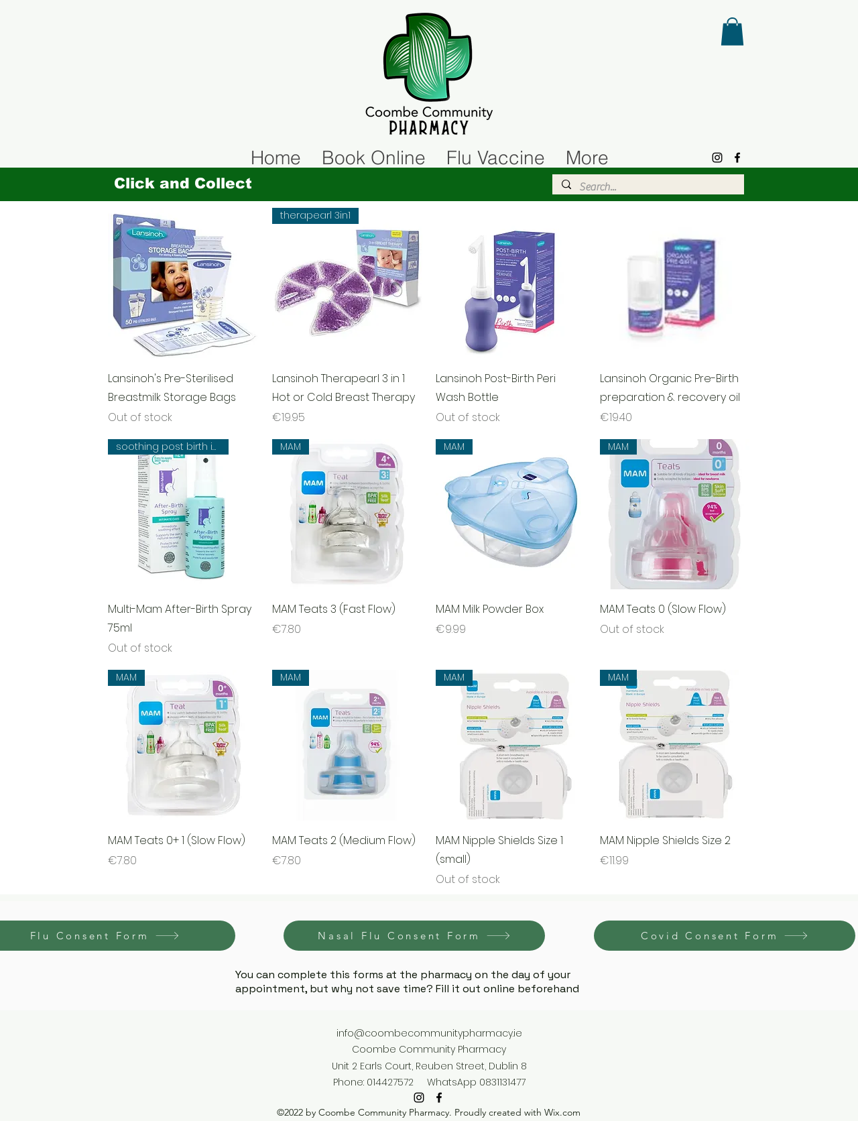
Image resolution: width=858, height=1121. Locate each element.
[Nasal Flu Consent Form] (414, 936)
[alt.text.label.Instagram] (717, 157)
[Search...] (647, 187)
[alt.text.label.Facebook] (737, 157)
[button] (732, 31)
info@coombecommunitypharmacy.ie (429, 1033)
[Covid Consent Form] (724, 936)
